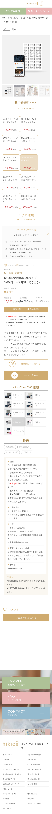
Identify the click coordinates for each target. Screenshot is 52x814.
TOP (3, 18)
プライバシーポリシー (11, 794)
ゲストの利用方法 (34, 764)
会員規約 (30, 799)
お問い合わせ (26, 712)
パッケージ (7, 760)
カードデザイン (33, 760)
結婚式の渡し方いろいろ (12, 784)
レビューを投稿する (26, 618)
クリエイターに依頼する (12, 769)
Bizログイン (7, 808)
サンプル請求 (13, 11)
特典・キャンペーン (39, 11)
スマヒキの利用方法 (34, 769)
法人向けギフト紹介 (34, 804)
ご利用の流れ (8, 764)
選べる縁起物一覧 (34, 779)
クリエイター (9, 804)
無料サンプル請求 (26, 682)
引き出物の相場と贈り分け (13, 774)
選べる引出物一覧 (34, 774)
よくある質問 (26, 697)
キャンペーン (8, 755)
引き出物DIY (34, 755)
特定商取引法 (32, 794)
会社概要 (6, 799)
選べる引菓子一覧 (9, 779)
